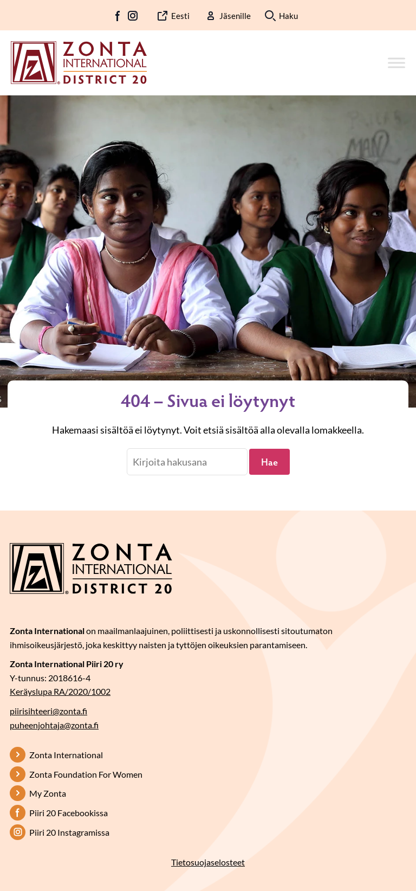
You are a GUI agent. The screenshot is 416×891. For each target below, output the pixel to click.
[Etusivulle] (79, 62)
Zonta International (66, 755)
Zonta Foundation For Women (85, 774)
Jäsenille (235, 16)
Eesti (180, 16)
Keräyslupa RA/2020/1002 (60, 691)
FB (118, 15)
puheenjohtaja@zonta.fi (54, 725)
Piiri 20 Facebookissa (68, 813)
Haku (288, 16)
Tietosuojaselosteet (208, 862)
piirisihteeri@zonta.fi (48, 711)
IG (132, 15)
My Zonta (47, 793)
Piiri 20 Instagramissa (69, 832)
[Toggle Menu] (396, 62)
